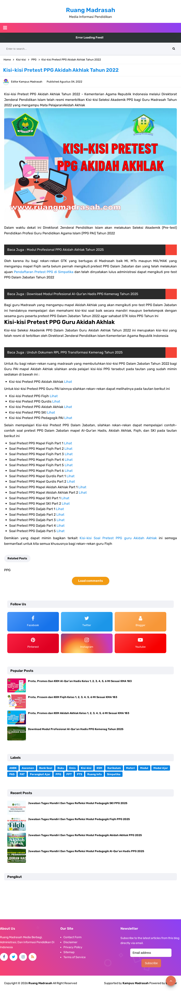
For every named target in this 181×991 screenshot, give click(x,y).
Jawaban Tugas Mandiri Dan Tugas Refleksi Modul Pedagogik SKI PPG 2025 (77, 803)
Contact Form (72, 937)
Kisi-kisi (86, 768)
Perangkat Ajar (40, 774)
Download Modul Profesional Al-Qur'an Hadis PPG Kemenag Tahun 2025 (82, 294)
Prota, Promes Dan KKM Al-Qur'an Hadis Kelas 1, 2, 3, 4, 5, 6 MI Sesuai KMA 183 (80, 681)
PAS (12, 774)
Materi (130, 768)
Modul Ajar (160, 768)
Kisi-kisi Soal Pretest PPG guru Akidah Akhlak (118, 538)
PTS (79, 774)
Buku (60, 768)
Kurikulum (114, 768)
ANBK (13, 768)
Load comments (90, 581)
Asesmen (28, 768)
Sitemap (68, 952)
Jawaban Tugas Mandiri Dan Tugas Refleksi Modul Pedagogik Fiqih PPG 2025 (79, 819)
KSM (99, 768)
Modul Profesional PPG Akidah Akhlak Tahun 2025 (65, 250)
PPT (69, 774)
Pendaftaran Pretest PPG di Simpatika (43, 272)
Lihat (68, 382)
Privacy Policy (72, 947)
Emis (72, 768)
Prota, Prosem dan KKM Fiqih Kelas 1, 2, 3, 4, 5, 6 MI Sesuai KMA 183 (72, 697)
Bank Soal (45, 768)
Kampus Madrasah (136, 983)
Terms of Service (74, 957)
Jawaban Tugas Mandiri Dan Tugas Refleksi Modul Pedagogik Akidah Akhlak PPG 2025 (85, 835)
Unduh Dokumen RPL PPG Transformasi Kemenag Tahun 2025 (75, 352)
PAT (22, 774)
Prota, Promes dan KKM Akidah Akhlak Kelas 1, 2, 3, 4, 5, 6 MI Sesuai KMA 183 (78, 713)
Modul (144, 768)
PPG (58, 774)
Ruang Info (94, 774)
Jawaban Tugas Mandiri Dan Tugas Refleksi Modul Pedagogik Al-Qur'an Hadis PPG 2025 (86, 851)
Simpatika (113, 774)
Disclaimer (70, 942)
